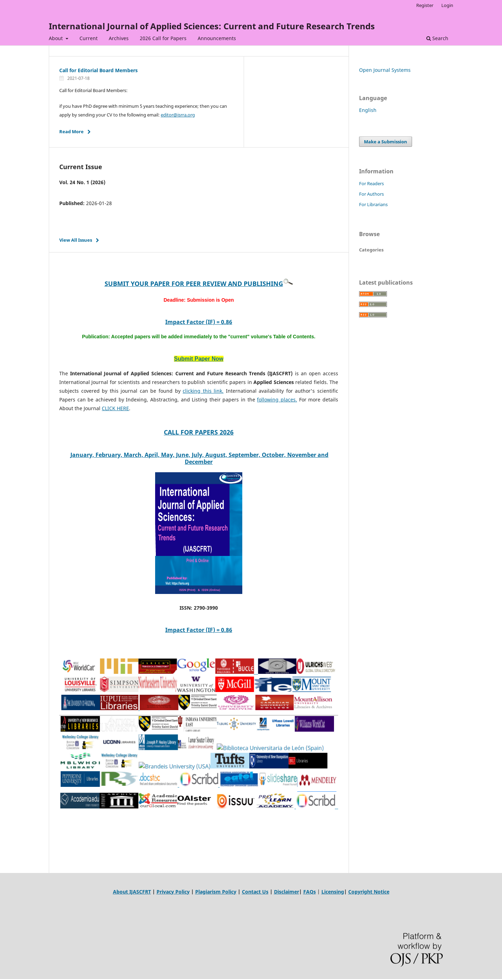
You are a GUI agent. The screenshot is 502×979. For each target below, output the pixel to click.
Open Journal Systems (385, 70)
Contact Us (255, 891)
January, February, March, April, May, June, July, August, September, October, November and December (199, 458)
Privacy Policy (173, 891)
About (56, 38)
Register (424, 5)
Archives (119, 38)
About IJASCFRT (132, 891)
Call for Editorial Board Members (98, 70)
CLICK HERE (115, 408)
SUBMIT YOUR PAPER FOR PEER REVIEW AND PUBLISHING (194, 283)
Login (447, 5)
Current (88, 38)
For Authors (371, 194)
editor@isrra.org (178, 115)
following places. (277, 399)
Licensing (332, 891)
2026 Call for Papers (163, 38)
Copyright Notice (368, 891)
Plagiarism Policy (215, 891)
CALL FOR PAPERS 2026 (199, 432)
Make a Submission (385, 141)
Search (437, 38)
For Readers (371, 183)
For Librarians (373, 204)
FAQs (309, 891)
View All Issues (75, 240)
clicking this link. (203, 390)
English (367, 110)
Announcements (217, 38)
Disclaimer (286, 891)
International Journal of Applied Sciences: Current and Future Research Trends (212, 26)
